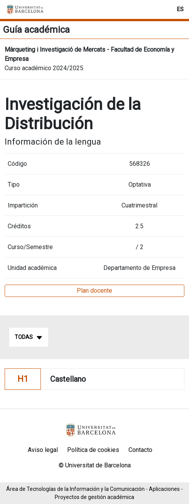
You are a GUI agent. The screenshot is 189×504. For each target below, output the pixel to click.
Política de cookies (93, 449)
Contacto (140, 449)
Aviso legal (43, 449)
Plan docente (94, 290)
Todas (29, 337)
